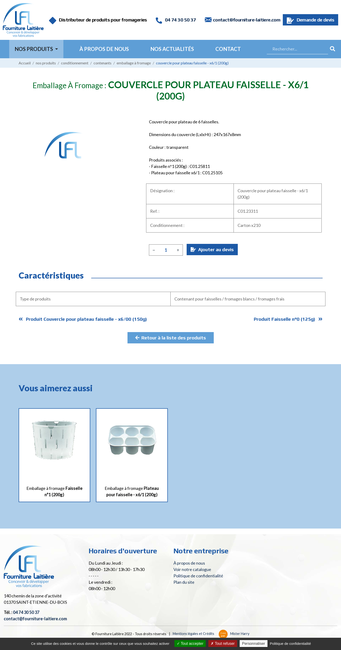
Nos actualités (172, 49)
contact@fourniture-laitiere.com (246, 19)
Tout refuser (223, 644)
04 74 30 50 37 (176, 19)
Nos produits (46, 63)
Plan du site (183, 582)
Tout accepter (190, 644)
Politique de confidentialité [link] (290, 644)
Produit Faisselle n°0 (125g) (288, 319)
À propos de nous (104, 49)
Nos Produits (34, 49)
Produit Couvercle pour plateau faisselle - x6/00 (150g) (83, 319)
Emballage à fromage (134, 63)
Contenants (102, 63)
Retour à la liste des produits (170, 337)
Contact (228, 49)
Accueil (25, 63)
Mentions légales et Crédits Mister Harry (211, 634)
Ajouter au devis (212, 249)
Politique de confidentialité (198, 575)
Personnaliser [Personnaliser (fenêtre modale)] (253, 644)
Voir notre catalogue (192, 569)
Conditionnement (74, 63)
